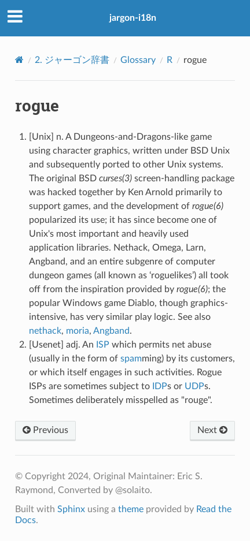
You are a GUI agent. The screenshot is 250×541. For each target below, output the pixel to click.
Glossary (138, 60)
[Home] (19, 60)
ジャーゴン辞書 (72, 60)
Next (212, 430)
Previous (45, 430)
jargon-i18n (132, 18)
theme (131, 509)
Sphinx (71, 509)
